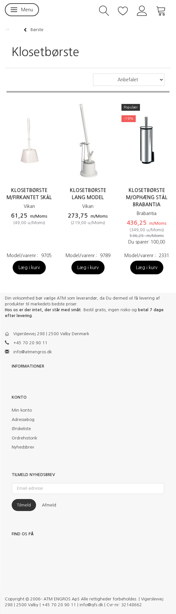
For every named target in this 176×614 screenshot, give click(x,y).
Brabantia (147, 213)
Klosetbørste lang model (88, 194)
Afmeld (49, 505)
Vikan (29, 206)
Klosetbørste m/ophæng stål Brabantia (147, 197)
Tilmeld (24, 505)
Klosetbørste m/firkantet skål (29, 194)
